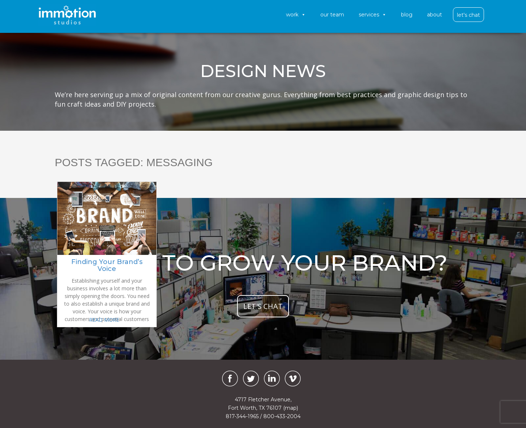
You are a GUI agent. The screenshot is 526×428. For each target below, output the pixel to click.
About (434, 14)
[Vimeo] (293, 378)
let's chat (263, 306)
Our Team (332, 14)
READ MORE (104, 319)
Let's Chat (468, 15)
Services (372, 14)
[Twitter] (251, 378)
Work (296, 14)
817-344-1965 (242, 416)
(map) (290, 408)
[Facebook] (228, 378)
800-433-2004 (282, 416)
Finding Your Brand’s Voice (106, 265)
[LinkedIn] (272, 378)
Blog (406, 14)
